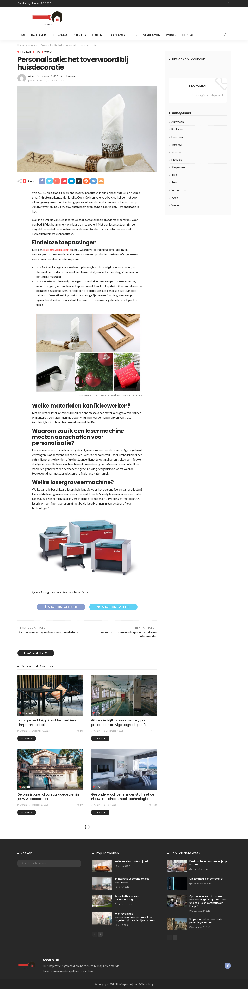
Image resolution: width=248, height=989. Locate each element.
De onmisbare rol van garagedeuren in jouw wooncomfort (48, 796)
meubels (176, 159)
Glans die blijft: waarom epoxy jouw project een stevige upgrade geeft (119, 722)
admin (31, 76)
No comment (69, 76)
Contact (189, 35)
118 (154, 731)
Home (21, 35)
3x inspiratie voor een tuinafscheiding (127, 898)
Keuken (97, 35)
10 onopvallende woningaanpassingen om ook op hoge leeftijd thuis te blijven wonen (135, 917)
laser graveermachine (57, 249)
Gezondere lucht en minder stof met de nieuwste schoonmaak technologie (122, 796)
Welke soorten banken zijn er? (131, 861)
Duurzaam (59, 35)
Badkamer (38, 35)
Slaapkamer (116, 35)
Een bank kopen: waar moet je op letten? (208, 863)
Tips (37, 52)
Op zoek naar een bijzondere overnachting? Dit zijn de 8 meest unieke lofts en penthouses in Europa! (208, 901)
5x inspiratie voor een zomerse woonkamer (132, 880)
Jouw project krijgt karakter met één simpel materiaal (46, 722)
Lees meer (26, 738)
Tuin (134, 35)
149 (80, 805)
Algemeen (177, 121)
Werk (174, 197)
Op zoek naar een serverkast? (206, 878)
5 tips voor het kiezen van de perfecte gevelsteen (205, 921)
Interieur (79, 35)
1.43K (153, 805)
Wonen (171, 35)
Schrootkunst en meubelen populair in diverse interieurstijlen (129, 634)
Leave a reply (34, 653)
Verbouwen (151, 35)
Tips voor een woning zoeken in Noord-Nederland (47, 632)
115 (80, 731)
